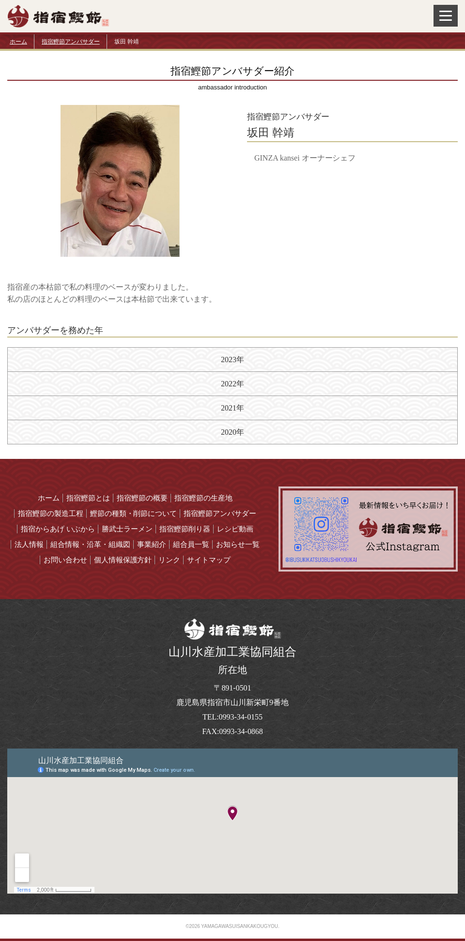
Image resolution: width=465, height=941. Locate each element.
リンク (169, 560)
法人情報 (29, 544)
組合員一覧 (191, 544)
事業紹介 (151, 544)
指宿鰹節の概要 (142, 498)
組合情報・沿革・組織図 (90, 544)
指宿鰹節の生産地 (203, 498)
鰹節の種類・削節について (133, 513)
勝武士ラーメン (127, 529)
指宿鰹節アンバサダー (71, 41)
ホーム (18, 41)
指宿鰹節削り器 (184, 529)
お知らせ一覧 (238, 544)
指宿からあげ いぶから (58, 529)
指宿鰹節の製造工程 (50, 513)
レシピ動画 (235, 529)
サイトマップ (209, 560)
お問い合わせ (65, 560)
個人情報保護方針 (123, 560)
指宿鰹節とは (88, 498)
